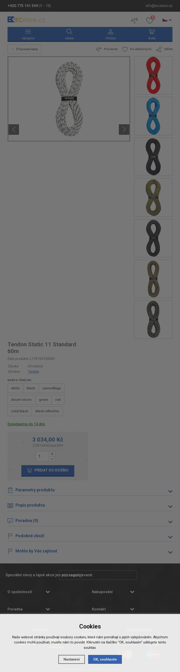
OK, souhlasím (105, 659)
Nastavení (72, 659)
